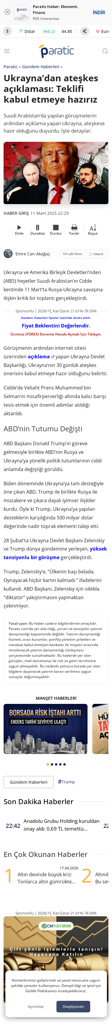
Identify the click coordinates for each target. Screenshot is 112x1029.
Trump (66, 781)
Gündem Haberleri (40, 66)
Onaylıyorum (73, 1006)
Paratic (11, 66)
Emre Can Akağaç (33, 254)
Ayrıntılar (36, 1006)
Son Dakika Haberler (38, 801)
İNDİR (99, 12)
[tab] (48, 764)
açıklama (41, 356)
